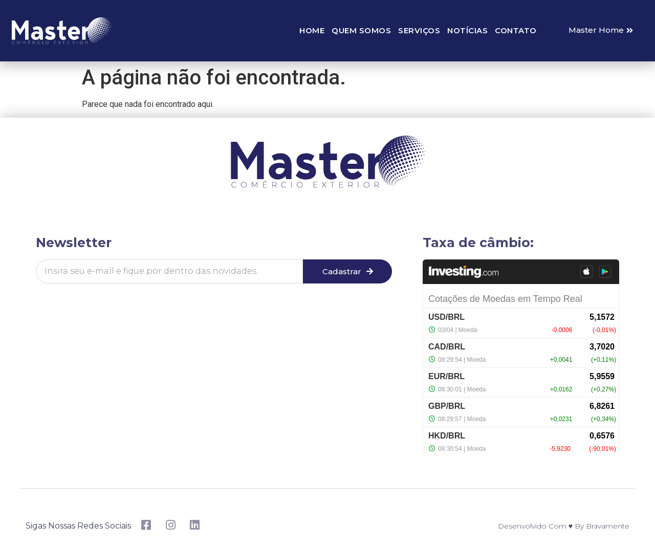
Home (311, 30)
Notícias (467, 30)
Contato (516, 30)
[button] (600, 30)
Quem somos (361, 30)
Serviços (419, 30)
